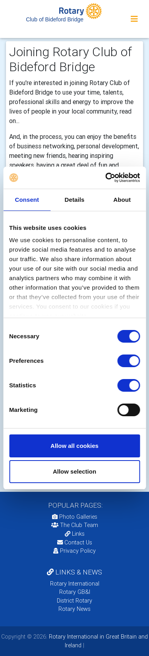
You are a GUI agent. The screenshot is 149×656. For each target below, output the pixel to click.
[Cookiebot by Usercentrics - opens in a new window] (106, 178)
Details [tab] (75, 199)
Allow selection (74, 471)
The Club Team (74, 525)
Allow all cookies (74, 445)
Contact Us (74, 542)
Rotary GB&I (74, 591)
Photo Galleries (74, 516)
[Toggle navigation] (134, 19)
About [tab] (122, 199)
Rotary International (74, 583)
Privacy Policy (74, 550)
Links (75, 533)
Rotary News (74, 608)
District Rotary (74, 600)
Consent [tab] (27, 199)
